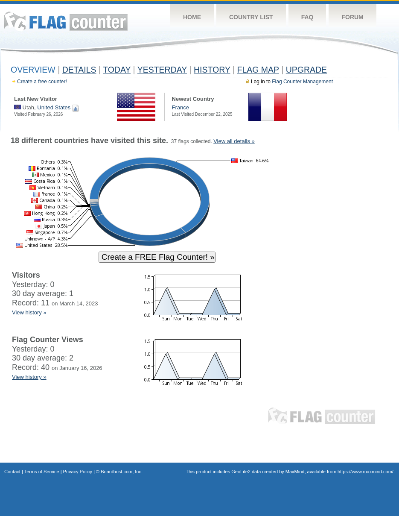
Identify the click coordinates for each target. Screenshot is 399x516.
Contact (12, 471)
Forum (352, 17)
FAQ (307, 17)
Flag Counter (66, 21)
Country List (251, 17)
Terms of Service (41, 471)
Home (192, 17)
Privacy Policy (77, 471)
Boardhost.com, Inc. (122, 471)
